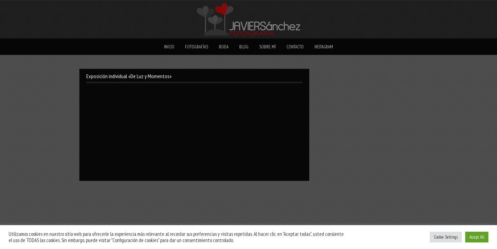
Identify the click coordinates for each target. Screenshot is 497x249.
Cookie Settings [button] (446, 237)
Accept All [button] (476, 237)
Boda (223, 47)
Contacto (295, 47)
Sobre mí (267, 47)
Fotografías (196, 47)
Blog (243, 47)
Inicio (169, 47)
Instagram (323, 47)
